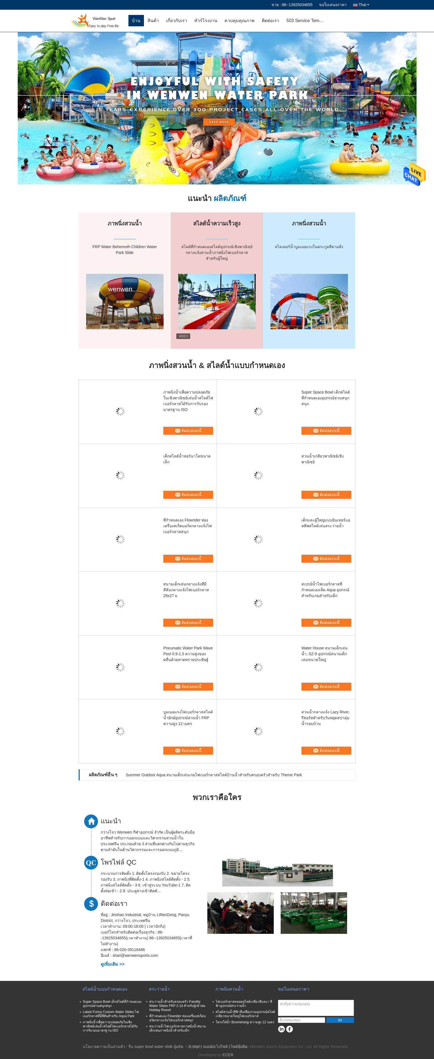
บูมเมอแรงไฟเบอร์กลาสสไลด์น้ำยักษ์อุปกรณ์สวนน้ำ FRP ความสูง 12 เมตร (188, 718)
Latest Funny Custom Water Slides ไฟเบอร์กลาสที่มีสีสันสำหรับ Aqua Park (111, 1014)
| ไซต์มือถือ (238, 1046)
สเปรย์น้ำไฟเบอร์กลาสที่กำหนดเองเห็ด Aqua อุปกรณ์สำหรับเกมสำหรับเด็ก (325, 590)
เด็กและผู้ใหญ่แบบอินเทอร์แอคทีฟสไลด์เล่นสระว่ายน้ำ (325, 523)
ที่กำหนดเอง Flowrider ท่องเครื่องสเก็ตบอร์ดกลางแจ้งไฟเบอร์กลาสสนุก (187, 526)
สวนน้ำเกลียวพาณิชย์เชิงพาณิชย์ (322, 459)
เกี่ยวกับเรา (176, 20)
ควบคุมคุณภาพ (239, 20)
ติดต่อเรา (270, 20)
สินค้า (153, 20)
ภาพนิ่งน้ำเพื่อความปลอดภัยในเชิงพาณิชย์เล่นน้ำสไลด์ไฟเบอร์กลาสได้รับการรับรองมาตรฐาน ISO (188, 401)
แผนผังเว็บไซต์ (215, 1046)
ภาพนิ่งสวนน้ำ (229, 989)
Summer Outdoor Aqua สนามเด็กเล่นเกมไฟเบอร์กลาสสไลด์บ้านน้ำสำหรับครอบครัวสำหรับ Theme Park (214, 775)
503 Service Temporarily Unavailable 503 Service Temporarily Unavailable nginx (307, 20)
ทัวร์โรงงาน (205, 20)
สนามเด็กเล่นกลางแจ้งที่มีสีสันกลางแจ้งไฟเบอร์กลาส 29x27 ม (186, 590)
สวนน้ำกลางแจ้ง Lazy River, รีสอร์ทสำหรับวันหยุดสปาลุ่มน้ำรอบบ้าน (325, 718)
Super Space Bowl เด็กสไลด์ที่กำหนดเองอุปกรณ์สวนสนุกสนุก (325, 398)
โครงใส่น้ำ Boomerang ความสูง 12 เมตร (245, 1022)
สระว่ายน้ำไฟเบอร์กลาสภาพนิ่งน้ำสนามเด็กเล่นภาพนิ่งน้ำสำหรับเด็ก (177, 1028)
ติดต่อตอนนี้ (192, 430)
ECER (228, 1055)
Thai (364, 4)
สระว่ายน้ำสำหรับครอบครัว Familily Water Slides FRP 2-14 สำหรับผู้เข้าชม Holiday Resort (177, 1006)
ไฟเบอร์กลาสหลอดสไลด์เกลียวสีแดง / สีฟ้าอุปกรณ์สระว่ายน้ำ (244, 1004)
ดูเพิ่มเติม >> (113, 964)
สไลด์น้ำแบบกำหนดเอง (104, 989)
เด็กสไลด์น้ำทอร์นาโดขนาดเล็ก (187, 459)
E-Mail (194, 1046)
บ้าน (136, 20)
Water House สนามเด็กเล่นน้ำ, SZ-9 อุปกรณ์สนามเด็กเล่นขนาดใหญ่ (324, 654)
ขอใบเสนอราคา (333, 4)
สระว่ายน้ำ (159, 989)
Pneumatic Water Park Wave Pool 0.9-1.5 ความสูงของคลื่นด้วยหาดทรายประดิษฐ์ (188, 654)
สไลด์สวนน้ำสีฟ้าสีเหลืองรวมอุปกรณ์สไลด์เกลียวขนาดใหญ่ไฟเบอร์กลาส (245, 1014)
